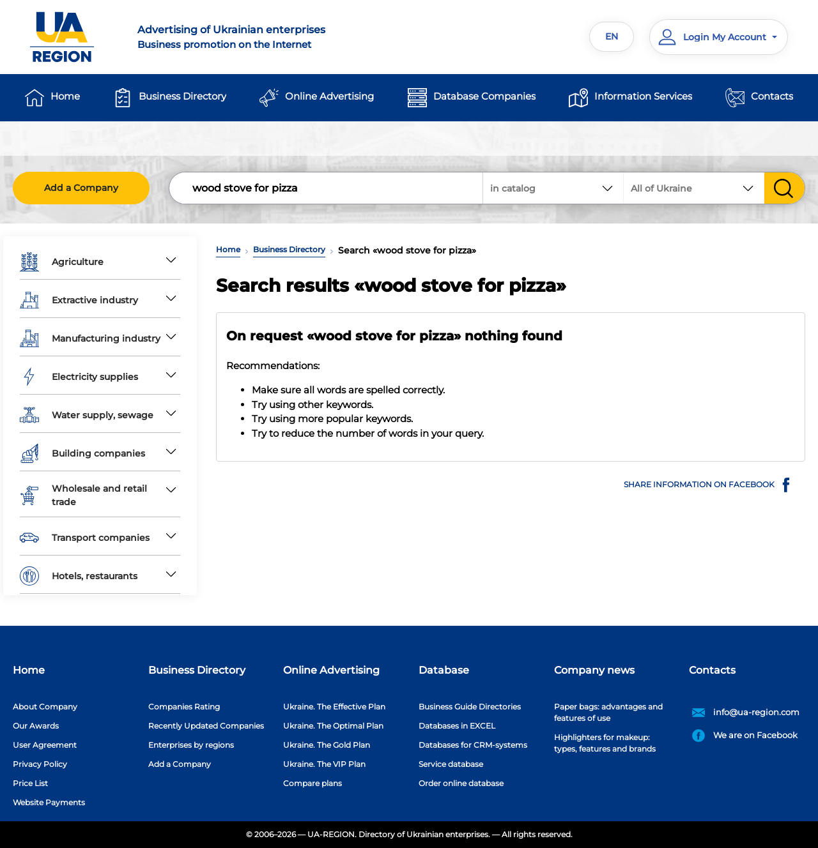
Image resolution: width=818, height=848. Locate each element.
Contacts (772, 96)
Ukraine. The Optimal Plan (333, 726)
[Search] (326, 188)
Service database (451, 764)
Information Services (643, 96)
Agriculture (62, 261)
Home (65, 96)
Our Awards (36, 726)
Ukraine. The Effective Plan (334, 706)
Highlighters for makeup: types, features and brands (605, 742)
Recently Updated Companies (206, 726)
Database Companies (484, 96)
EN (611, 36)
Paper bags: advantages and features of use (608, 712)
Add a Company (81, 187)
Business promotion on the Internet (265, 36)
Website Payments (49, 802)
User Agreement (45, 745)
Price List (30, 783)
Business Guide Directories (470, 706)
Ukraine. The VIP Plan (324, 764)
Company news (594, 670)
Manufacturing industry (90, 338)
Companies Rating (184, 706)
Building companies (82, 453)
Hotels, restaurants (78, 576)
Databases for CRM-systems (473, 745)
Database (444, 670)
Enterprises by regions (191, 745)
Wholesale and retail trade (83, 495)
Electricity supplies (79, 376)
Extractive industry (79, 300)
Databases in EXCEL (457, 726)
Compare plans (312, 783)
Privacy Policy (40, 764)
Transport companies (85, 537)
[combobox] (694, 188)
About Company (45, 706)
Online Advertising (329, 96)
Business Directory (182, 96)
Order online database (461, 783)
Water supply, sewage (86, 415)
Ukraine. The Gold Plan (326, 745)
